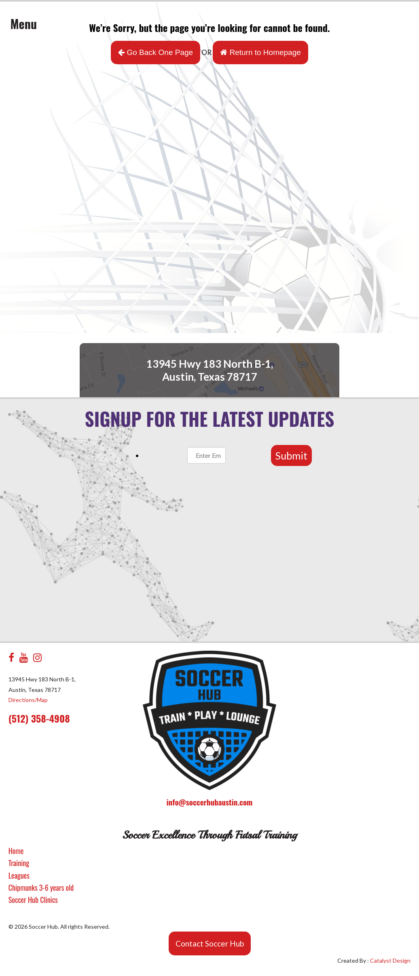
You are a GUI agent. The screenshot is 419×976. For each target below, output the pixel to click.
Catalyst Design (390, 960)
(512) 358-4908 (39, 718)
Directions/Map (28, 699)
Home (16, 850)
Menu (24, 24)
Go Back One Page (155, 52)
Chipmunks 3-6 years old (41, 887)
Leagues (19, 875)
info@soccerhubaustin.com (210, 801)
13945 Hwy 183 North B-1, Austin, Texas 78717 (209, 370)
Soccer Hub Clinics (33, 899)
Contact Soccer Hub (210, 943)
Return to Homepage (260, 52)
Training (18, 863)
